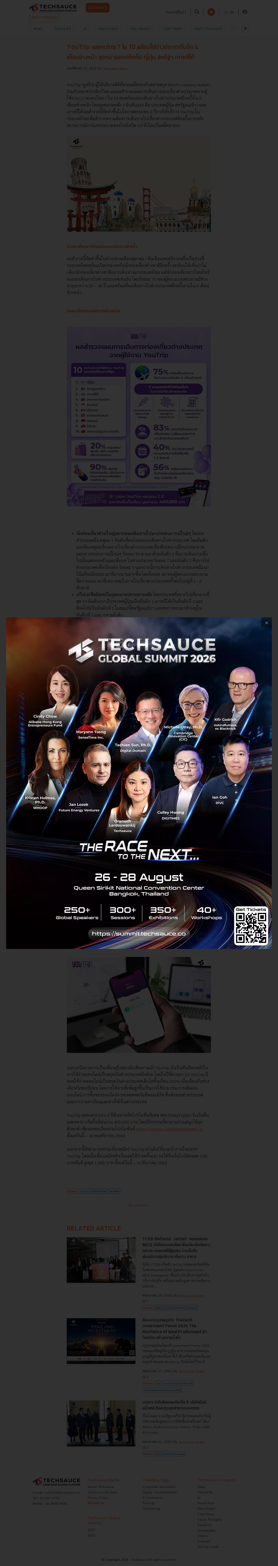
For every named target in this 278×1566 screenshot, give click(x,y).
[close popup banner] (266, 622)
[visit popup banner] (139, 783)
